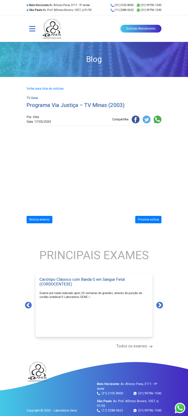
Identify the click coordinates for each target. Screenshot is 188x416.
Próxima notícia (148, 219)
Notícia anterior (39, 219)
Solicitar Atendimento (141, 28)
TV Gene (32, 98)
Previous (28, 305)
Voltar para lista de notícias (45, 88)
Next (160, 305)
